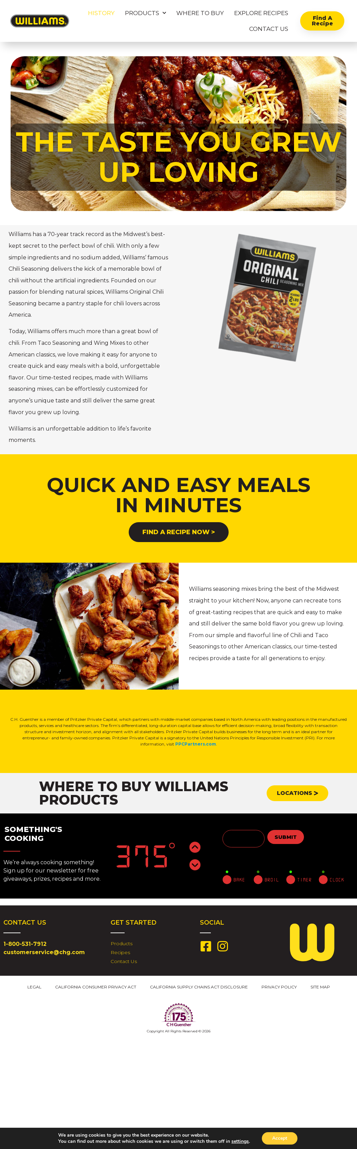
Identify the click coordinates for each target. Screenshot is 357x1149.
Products (145, 13)
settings (240, 1141)
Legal (34, 986)
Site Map (320, 986)
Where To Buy (200, 13)
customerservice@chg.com (44, 952)
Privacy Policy (279, 986)
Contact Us (268, 28)
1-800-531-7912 (25, 944)
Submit (286, 837)
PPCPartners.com (195, 744)
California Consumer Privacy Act (95, 986)
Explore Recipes (261, 13)
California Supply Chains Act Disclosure (199, 986)
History (101, 13)
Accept (279, 1138)
